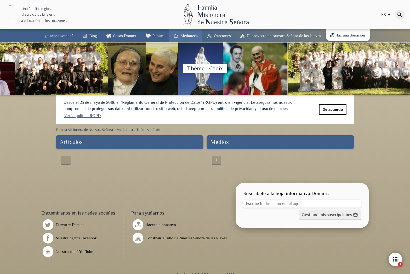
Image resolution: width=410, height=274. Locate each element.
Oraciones (222, 35)
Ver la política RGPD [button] (82, 115)
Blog (93, 35)
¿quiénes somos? (59, 35)
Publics (158, 35)
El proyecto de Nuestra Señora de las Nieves (284, 35)
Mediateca (189, 35)
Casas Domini (124, 35)
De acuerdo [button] (332, 109)
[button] (330, 215)
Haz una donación (347, 35)
